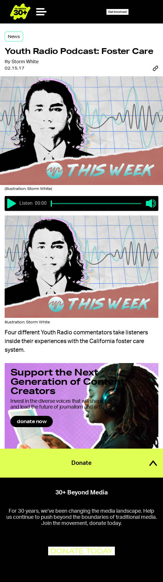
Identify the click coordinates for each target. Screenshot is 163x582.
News (14, 36)
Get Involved (117, 12)
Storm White (25, 61)
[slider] (51, 203)
